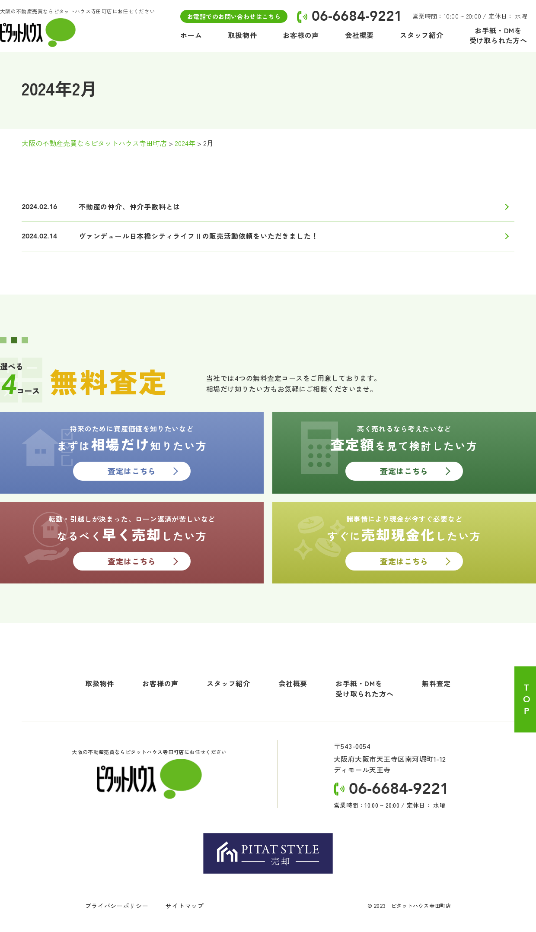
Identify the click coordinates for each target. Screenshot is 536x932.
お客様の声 (160, 683)
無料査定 (436, 683)
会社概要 (292, 683)
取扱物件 (99, 683)
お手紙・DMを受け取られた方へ (364, 688)
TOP (526, 699)
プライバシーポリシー (116, 906)
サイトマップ (185, 906)
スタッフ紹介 (228, 683)
